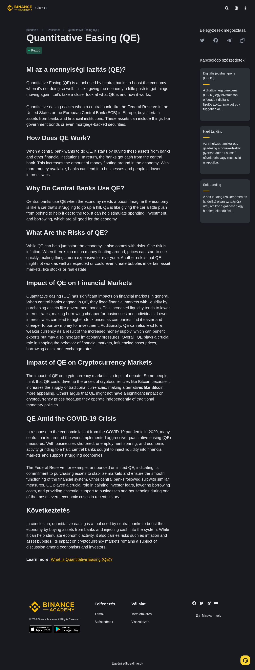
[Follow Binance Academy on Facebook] (194, 603)
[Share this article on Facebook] (215, 40)
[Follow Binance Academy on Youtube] (216, 603)
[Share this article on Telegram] (229, 40)
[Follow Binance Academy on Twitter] (201, 603)
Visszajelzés (140, 622)
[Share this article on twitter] (202, 40)
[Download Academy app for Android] (67, 629)
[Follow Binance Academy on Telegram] (209, 603)
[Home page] (19, 8)
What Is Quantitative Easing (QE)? (82, 559)
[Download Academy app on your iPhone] (40, 629)
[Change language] (236, 8)
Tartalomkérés (141, 614)
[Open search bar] (225, 8)
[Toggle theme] (245, 8)
